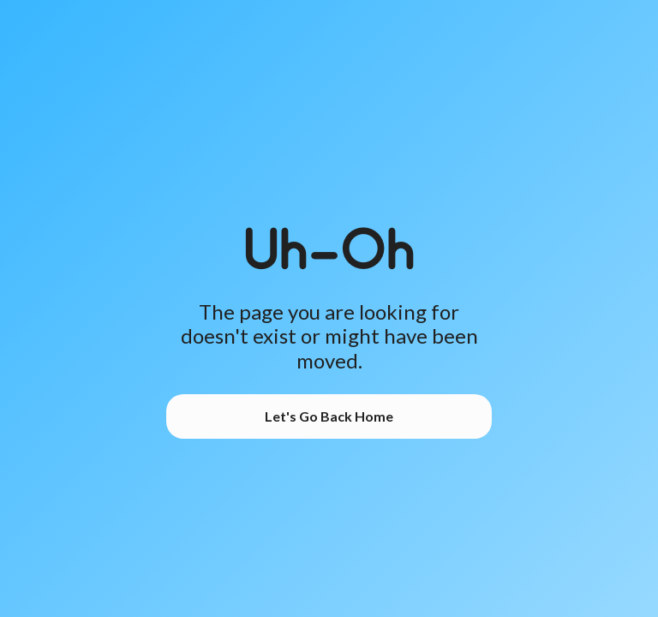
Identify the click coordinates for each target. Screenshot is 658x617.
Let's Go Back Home (329, 416)
